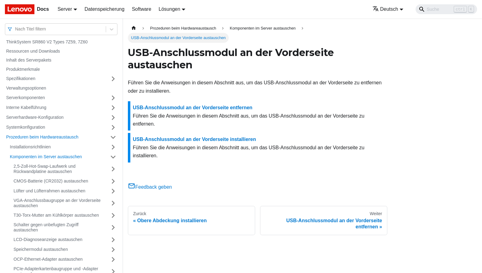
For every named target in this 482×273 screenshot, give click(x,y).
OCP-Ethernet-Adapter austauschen (48, 259)
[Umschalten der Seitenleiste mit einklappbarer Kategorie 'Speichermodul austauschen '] (113, 250)
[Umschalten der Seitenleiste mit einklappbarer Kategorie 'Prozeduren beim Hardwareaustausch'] (113, 137)
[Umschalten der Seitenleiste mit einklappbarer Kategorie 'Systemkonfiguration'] (113, 127)
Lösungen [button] (169, 9)
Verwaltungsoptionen (26, 88)
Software (141, 9)
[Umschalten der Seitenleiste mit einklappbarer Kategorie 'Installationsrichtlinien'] (113, 147)
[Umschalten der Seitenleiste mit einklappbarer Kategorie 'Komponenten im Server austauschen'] (113, 157)
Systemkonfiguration (25, 127)
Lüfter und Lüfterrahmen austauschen (49, 190)
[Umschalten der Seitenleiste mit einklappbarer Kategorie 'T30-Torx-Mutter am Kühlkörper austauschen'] (113, 215)
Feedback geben (150, 187)
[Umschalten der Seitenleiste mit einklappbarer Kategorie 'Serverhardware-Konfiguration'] (113, 117)
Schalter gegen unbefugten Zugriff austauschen (46, 227)
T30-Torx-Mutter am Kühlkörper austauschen (56, 215)
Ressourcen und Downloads (33, 51)
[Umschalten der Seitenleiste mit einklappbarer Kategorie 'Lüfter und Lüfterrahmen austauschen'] (113, 191)
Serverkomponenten (25, 97)
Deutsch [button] (385, 9)
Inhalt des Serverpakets (28, 60)
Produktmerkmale (23, 69)
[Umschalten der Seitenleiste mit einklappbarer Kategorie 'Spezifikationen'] (113, 79)
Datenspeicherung (104, 9)
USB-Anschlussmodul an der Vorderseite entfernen (192, 107)
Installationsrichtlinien (30, 146)
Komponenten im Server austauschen (46, 156)
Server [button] (64, 9)
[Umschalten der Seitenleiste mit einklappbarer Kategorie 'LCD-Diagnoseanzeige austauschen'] (113, 240)
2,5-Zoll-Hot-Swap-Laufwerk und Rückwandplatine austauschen (45, 169)
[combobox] (15, 29)
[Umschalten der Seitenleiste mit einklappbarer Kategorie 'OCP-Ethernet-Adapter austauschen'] (113, 259)
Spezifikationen (20, 78)
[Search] (446, 9)
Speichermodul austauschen (41, 249)
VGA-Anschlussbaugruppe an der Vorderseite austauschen (57, 203)
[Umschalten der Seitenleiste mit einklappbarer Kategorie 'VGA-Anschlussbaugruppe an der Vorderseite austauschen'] (113, 203)
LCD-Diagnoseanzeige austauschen (48, 239)
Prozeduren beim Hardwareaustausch (42, 136)
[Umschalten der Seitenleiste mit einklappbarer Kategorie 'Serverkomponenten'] (113, 98)
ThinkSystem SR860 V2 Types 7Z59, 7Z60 (47, 41)
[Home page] (134, 28)
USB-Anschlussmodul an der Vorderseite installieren (194, 139)
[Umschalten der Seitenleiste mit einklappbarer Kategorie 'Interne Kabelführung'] (113, 108)
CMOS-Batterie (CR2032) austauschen (51, 181)
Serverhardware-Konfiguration (35, 117)
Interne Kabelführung (26, 107)
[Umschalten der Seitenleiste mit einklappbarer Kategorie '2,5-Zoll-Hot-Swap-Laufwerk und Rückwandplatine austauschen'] (113, 169)
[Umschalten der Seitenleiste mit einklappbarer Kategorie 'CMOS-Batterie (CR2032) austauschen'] (113, 181)
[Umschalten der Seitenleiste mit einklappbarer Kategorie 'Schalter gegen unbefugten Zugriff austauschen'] (113, 227)
